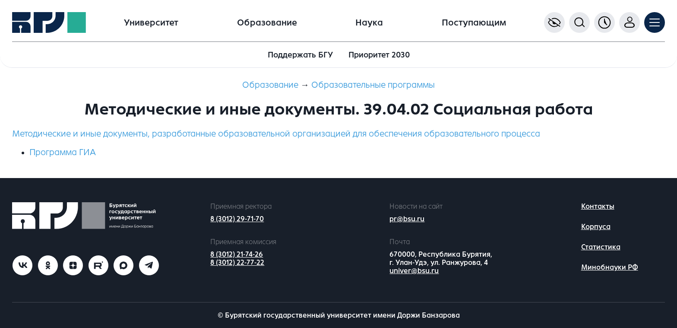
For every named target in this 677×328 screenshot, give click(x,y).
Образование (267, 22)
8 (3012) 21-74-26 (236, 254)
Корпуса (596, 226)
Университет (151, 22)
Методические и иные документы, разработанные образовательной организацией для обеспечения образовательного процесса (276, 133)
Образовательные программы (373, 84)
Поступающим (474, 22)
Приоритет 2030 (379, 55)
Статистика (600, 247)
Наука (369, 22)
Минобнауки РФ (609, 267)
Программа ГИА (62, 152)
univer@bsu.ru (414, 270)
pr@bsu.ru (406, 219)
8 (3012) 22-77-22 (237, 262)
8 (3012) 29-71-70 (237, 219)
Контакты (597, 206)
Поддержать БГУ (300, 55)
